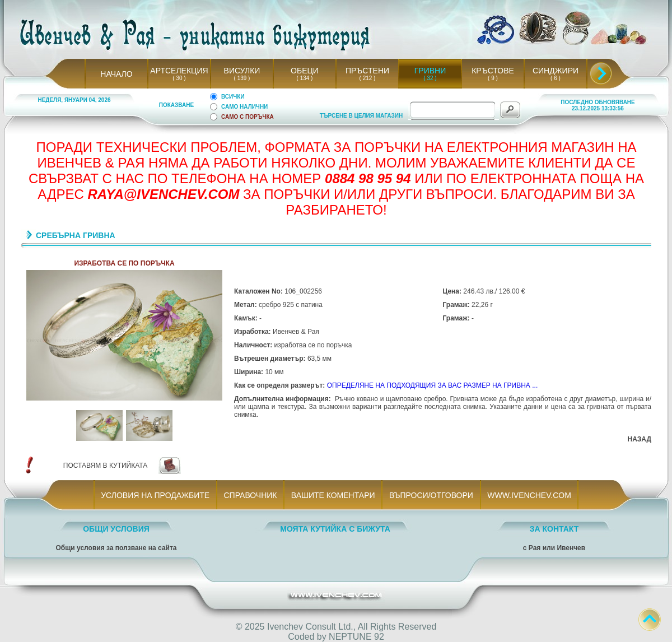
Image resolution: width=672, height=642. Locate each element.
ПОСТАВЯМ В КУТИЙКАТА (105, 465)
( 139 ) (242, 78)
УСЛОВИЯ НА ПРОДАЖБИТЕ (155, 495)
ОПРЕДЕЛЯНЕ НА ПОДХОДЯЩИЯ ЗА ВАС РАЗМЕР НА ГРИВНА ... (432, 385)
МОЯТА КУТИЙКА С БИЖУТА (335, 528)
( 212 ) (367, 78)
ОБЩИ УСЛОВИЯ (116, 528)
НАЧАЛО (116, 73)
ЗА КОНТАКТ (554, 528)
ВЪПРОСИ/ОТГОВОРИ (430, 495)
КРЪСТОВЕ (493, 70)
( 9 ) (492, 78)
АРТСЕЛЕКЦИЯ (179, 70)
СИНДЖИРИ (555, 70)
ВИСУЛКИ (242, 70)
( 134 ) (305, 78)
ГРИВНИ (430, 70)
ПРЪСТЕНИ (367, 70)
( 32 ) (430, 78)
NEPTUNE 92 (356, 636)
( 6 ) (555, 78)
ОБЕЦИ (305, 70)
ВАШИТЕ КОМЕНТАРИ (332, 495)
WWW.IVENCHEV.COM (529, 495)
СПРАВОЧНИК (250, 495)
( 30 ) (179, 78)
